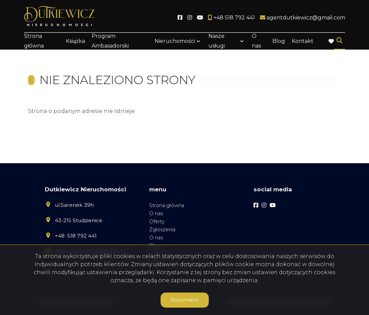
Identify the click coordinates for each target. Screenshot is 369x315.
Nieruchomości (175, 41)
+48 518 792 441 (76, 236)
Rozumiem (185, 300)
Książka (75, 41)
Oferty (157, 221)
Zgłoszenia (162, 230)
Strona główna (34, 41)
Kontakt (302, 41)
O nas (256, 41)
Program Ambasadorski (110, 41)
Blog (278, 41)
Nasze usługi (216, 41)
